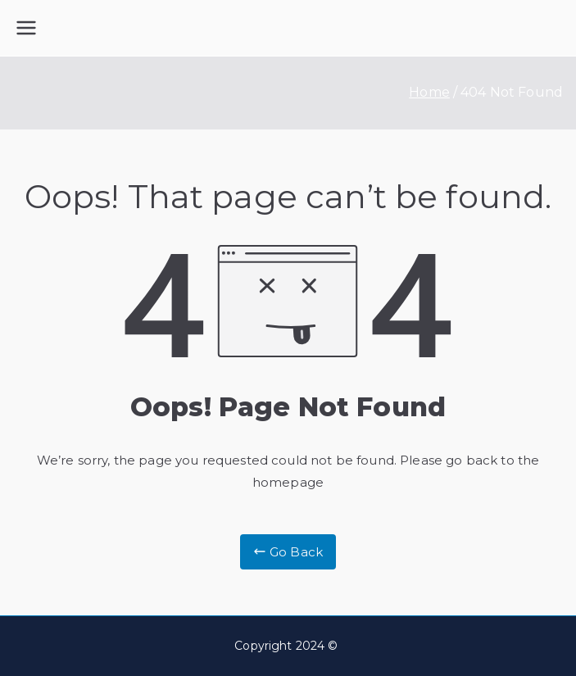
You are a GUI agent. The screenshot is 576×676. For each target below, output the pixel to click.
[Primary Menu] (26, 27)
